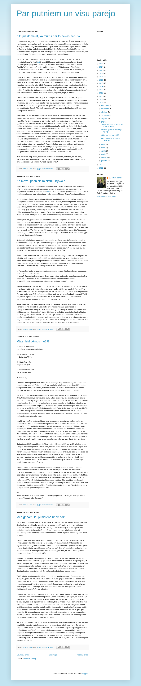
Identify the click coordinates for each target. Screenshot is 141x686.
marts (103, 154)
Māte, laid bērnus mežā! (33, 341)
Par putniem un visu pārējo (66, 13)
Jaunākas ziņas (23, 655)
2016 (101, 93)
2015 (101, 96)
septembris (105, 115)
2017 (101, 90)
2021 (101, 77)
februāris (104, 157)
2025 (101, 64)
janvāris (104, 161)
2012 (101, 165)
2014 (101, 99)
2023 (101, 70)
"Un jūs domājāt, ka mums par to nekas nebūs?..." (50, 36)
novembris (105, 109)
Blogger (85, 674)
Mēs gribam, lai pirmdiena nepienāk (41, 517)
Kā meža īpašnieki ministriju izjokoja (41, 181)
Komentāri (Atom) (29, 659)
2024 (101, 67)
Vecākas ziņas (82, 655)
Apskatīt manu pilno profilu (106, 196)
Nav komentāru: (47, 169)
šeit (38, 62)
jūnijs (103, 144)
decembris (105, 106)
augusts (104, 118)
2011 (101, 168)
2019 (101, 83)
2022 (101, 74)
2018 (101, 87)
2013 (101, 103)
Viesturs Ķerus (116, 178)
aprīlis (103, 151)
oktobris (104, 112)
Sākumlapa (53, 655)
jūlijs (103, 122)
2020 (101, 80)
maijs (103, 148)
